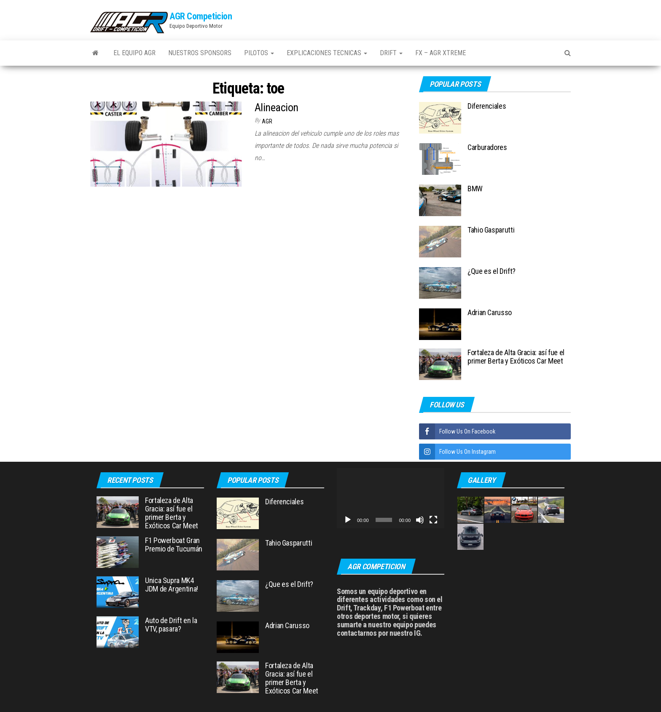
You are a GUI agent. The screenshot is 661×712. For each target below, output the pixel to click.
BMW (475, 188)
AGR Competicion (200, 16)
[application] (390, 498)
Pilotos (259, 53)
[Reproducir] (348, 520)
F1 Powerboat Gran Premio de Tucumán (173, 544)
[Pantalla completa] (433, 520)
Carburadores (487, 147)
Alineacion (276, 107)
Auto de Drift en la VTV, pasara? (171, 624)
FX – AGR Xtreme (440, 53)
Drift (391, 53)
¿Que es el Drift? (492, 271)
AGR (267, 121)
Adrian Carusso (490, 312)
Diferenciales (487, 106)
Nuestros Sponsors (199, 53)
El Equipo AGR (134, 53)
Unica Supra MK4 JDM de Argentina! (171, 584)
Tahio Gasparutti (491, 229)
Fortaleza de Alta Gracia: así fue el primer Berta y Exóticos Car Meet (516, 356)
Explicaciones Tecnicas (327, 53)
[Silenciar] (420, 520)
